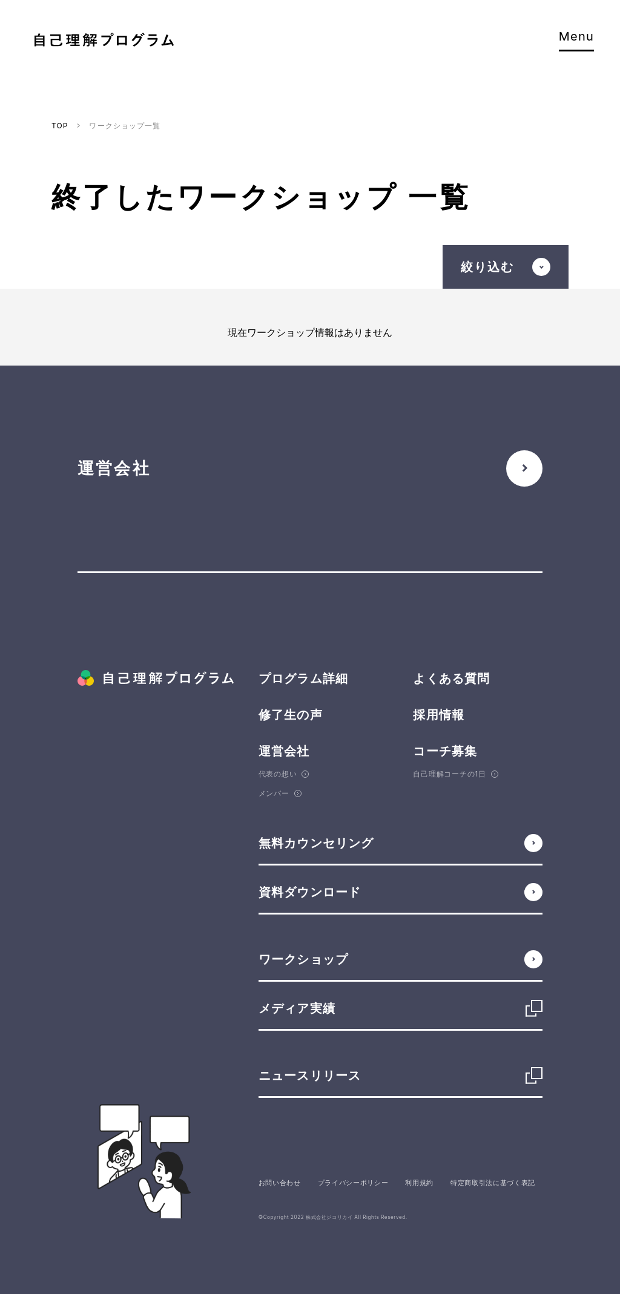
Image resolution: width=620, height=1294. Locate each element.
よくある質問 (451, 678)
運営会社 (284, 751)
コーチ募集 (445, 751)
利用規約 (419, 1182)
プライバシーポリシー (353, 1182)
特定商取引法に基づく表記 (492, 1182)
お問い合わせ (280, 1182)
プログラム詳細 (303, 678)
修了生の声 (291, 714)
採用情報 (438, 714)
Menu (576, 40)
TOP (59, 125)
